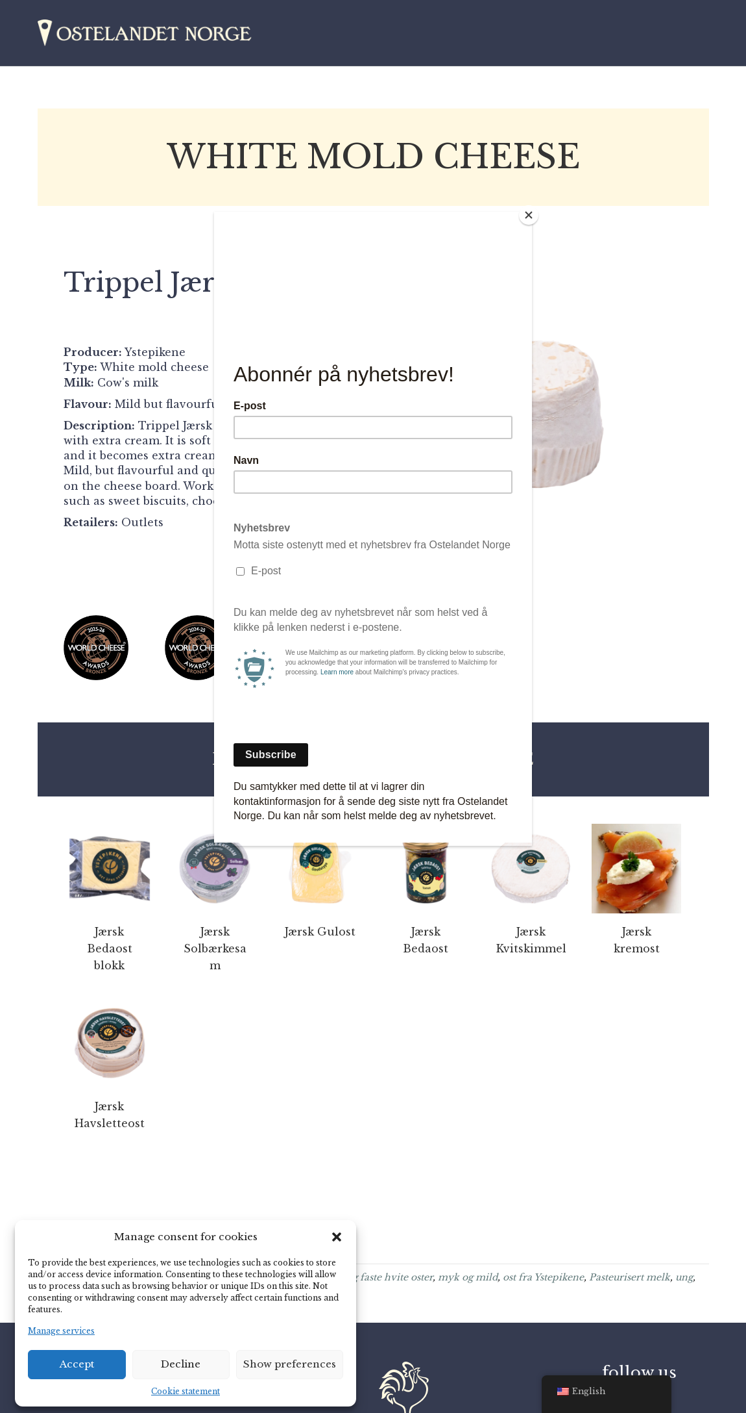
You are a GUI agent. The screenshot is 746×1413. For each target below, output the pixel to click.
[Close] (528, 215)
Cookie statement (185, 1391)
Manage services (61, 1331)
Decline (180, 1364)
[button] (336, 1236)
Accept (77, 1364)
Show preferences (289, 1364)
